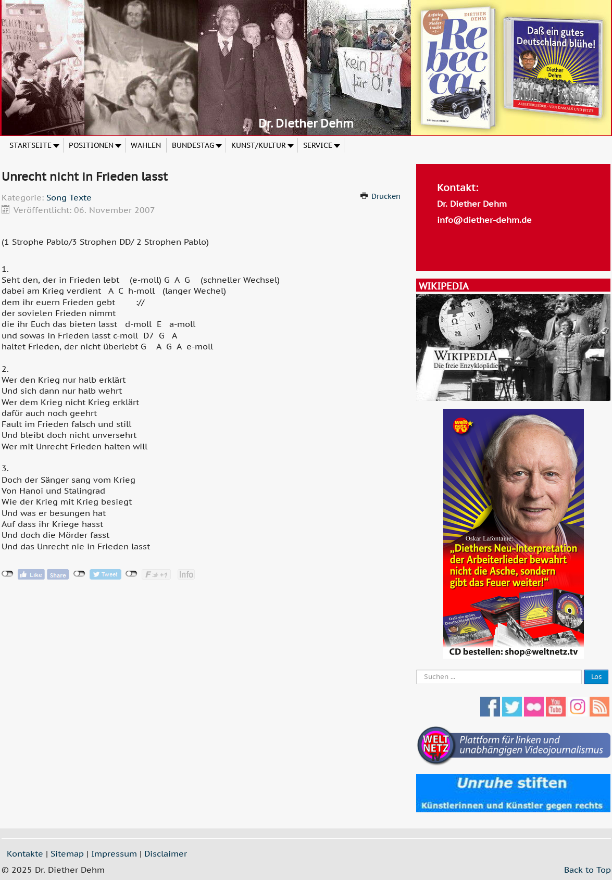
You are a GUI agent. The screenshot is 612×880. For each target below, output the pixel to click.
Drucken (386, 196)
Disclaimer (165, 853)
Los (596, 676)
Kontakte (25, 853)
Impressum (114, 853)
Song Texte (69, 197)
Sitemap (67, 853)
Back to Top (587, 869)
